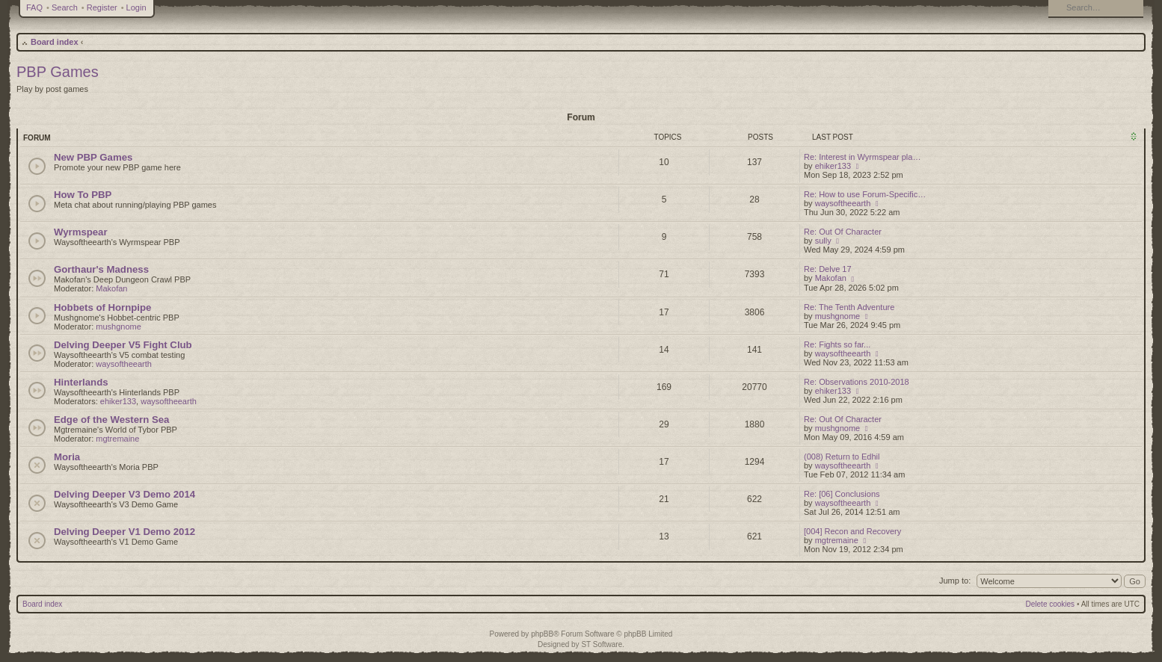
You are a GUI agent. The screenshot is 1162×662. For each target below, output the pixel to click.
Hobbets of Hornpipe (102, 307)
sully (823, 240)
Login (136, 7)
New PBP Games (93, 157)
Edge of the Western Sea (111, 419)
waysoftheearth (843, 203)
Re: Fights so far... (837, 344)
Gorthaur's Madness (101, 269)
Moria (67, 457)
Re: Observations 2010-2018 (856, 381)
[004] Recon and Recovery (852, 531)
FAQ (34, 7)
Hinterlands (81, 382)
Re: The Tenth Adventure (849, 307)
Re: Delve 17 (828, 269)
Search (65, 7)
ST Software (601, 644)
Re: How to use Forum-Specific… (865, 194)
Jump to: (955, 580)
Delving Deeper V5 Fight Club (123, 344)
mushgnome (118, 326)
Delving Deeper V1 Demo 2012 (124, 531)
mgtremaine (117, 438)
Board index (55, 41)
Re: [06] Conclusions (842, 493)
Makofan (111, 288)
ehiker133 (833, 165)
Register (102, 7)
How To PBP (82, 194)
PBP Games (57, 72)
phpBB (542, 634)
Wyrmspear (81, 232)
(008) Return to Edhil (842, 456)
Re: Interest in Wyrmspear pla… (862, 156)
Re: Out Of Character (843, 231)
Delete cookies (1050, 604)
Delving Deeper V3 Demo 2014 (124, 494)
